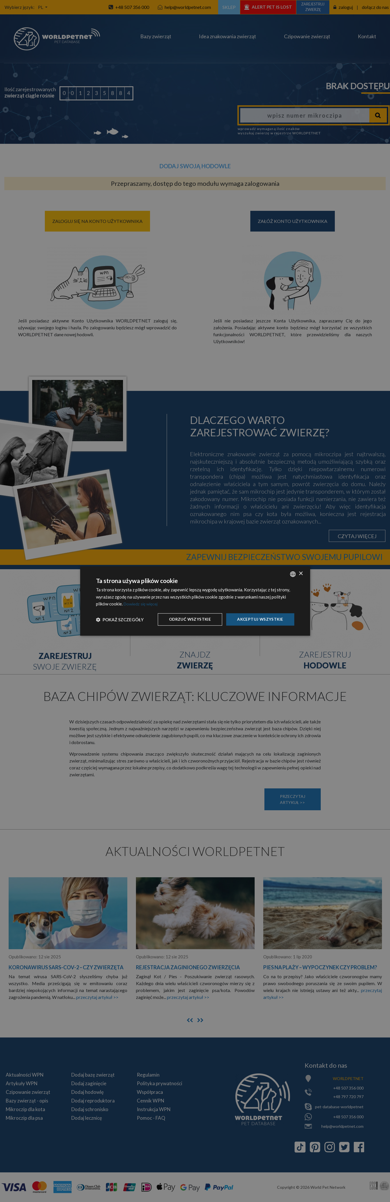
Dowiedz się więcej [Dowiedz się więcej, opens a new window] (142, 603)
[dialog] (195, 601)
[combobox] (293, 574)
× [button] (301, 573)
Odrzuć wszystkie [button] (188, 619)
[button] (120, 619)
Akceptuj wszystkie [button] (259, 619)
